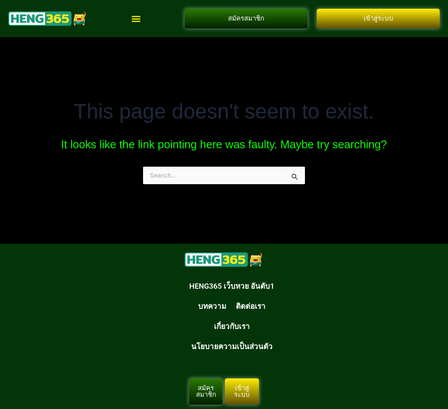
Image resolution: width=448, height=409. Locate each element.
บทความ (212, 306)
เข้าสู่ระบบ (378, 18)
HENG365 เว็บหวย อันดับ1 (232, 286)
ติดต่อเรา (251, 306)
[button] (136, 18)
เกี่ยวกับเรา (232, 326)
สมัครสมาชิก (246, 18)
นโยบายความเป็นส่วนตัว (232, 346)
